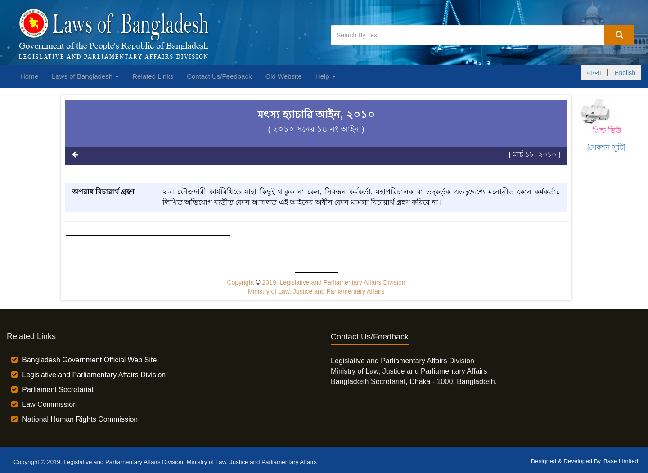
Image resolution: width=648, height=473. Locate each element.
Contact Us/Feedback (219, 76)
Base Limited (620, 461)
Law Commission (49, 404)
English (625, 72)
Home (29, 76)
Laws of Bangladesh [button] (85, 76)
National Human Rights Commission (80, 419)
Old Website (283, 76)
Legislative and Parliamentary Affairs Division (94, 375)
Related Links (152, 76)
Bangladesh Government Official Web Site (89, 360)
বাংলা (594, 72)
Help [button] (325, 76)
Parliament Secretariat (57, 389)
